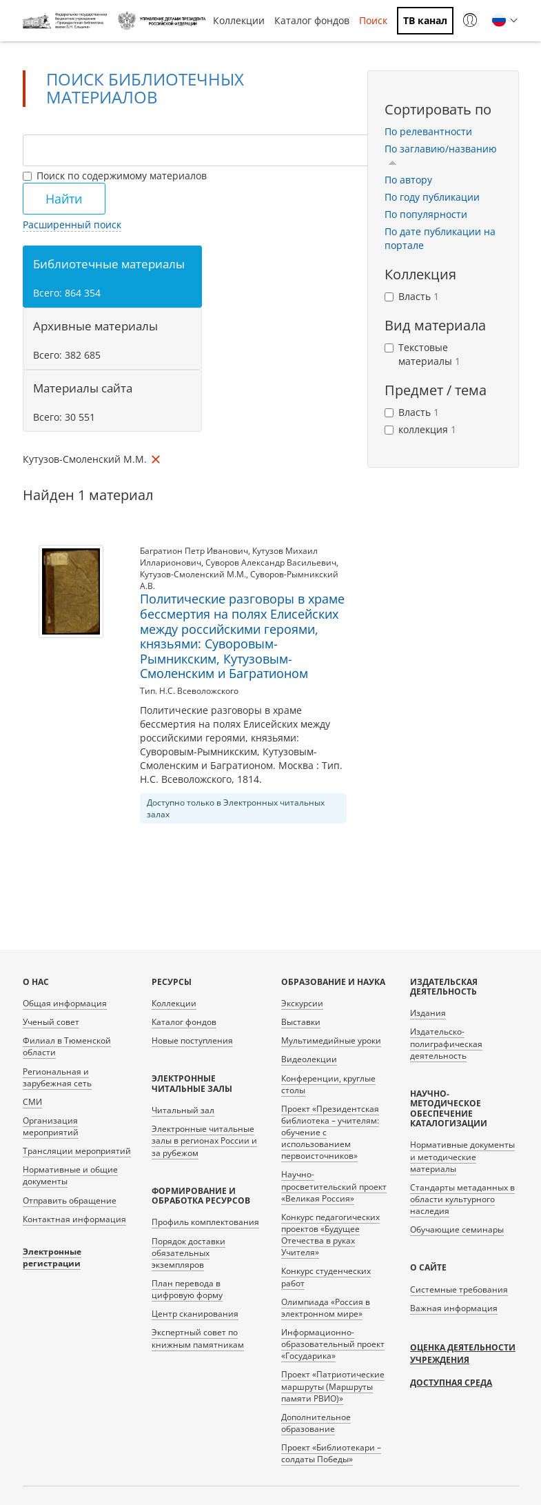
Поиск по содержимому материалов (115, 175)
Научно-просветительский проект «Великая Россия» (334, 1186)
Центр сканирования (195, 1313)
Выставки (300, 1022)
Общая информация (65, 1003)
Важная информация (454, 1308)
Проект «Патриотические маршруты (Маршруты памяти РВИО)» (333, 1386)
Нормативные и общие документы (70, 1175)
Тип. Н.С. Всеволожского (189, 691)
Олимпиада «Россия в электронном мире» (325, 1307)
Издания (428, 1013)
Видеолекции (309, 1059)
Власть (412, 296)
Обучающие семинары (457, 1229)
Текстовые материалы (422, 354)
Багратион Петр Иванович (194, 551)
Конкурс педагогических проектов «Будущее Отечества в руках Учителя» (330, 1234)
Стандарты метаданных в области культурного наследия (462, 1199)
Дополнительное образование (316, 1423)
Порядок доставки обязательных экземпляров (188, 1252)
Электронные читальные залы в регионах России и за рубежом (204, 1140)
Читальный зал (183, 1110)
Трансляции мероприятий (77, 1151)
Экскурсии (302, 1003)
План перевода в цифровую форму (187, 1289)
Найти (63, 198)
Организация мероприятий (51, 1126)
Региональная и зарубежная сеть (57, 1077)
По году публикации (432, 196)
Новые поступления (192, 1040)
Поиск (373, 20)
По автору (408, 179)
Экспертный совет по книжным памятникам (198, 1338)
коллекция (420, 429)
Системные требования (459, 1289)
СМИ (32, 1102)
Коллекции (239, 20)
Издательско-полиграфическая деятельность (446, 1043)
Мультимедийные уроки (331, 1040)
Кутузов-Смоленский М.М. (193, 574)
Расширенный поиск (72, 224)
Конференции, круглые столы (328, 1084)
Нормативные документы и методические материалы (462, 1156)
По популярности (426, 214)
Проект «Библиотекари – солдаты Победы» (331, 1453)
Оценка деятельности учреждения (463, 1354)
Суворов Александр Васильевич (270, 562)
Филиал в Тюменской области (67, 1046)
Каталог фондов (311, 20)
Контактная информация (74, 1219)
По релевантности (428, 131)
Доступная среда (451, 1382)
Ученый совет (51, 1022)
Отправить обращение (69, 1200)
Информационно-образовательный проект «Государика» (333, 1344)
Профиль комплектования (205, 1222)
